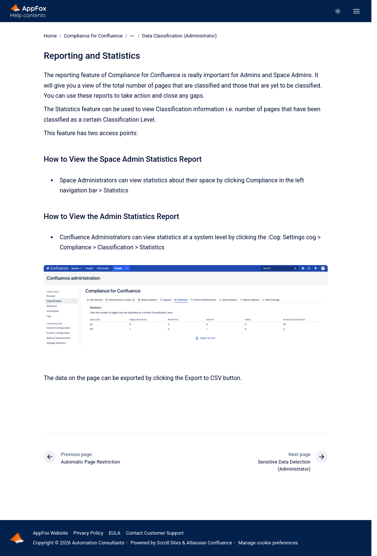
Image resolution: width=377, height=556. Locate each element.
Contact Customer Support (154, 533)
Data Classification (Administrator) (179, 36)
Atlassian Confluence (209, 543)
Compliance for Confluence (93, 36)
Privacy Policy (88, 533)
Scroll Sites (169, 543)
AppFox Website (50, 533)
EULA (114, 533)
